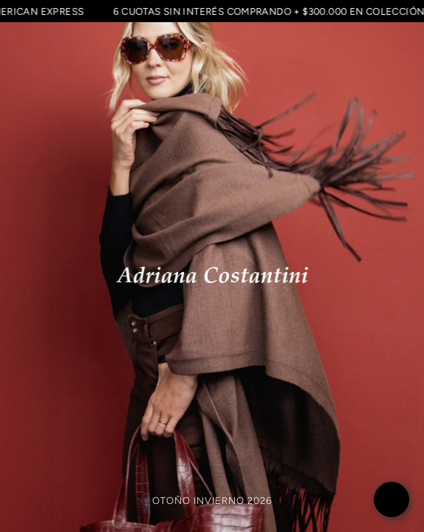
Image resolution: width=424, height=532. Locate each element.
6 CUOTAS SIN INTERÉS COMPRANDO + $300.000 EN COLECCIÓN (267, 11)
